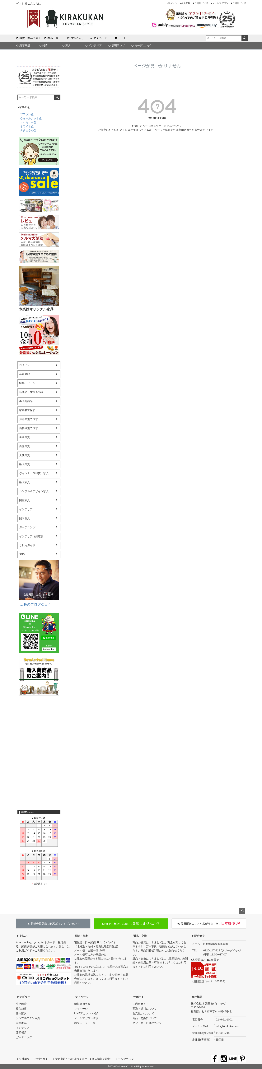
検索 (244, 38)
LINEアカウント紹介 (86, 1013)
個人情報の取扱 (101, 1058)
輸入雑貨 (24, 464)
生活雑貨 (24, 437)
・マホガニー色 (26, 122)
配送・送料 (81, 935)
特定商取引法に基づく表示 (71, 1058)
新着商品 (23, 45)
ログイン (172, 3)
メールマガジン (220, 3)
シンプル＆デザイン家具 (34, 491)
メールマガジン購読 (86, 1018)
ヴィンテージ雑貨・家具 (34, 473)
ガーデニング (141, 45)
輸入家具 (24, 482)
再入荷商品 (26, 401)
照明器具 (24, 518)
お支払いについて (143, 1013)
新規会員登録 (82, 1003)
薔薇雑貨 (24, 446)
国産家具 (24, 500)
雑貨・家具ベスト (28, 38)
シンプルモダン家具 (28, 1018)
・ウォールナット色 (29, 118)
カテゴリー (23, 996)
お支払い (22, 935)
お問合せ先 (198, 935)
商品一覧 (51, 38)
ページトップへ (242, 911)
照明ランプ (116, 45)
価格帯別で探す (28, 428)
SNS (22, 554)
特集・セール (27, 383)
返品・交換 (140, 935)
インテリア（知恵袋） (32, 536)
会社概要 (197, 996)
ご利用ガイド (201, 3)
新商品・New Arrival (31, 392)
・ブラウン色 (25, 114)
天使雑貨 (24, 455)
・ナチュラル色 (26, 130)
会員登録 (185, 3)
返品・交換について (145, 1018)
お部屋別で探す (28, 419)
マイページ (98, 38)
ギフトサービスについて (147, 1022)
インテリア (93, 45)
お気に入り (75, 38)
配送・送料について (145, 1008)
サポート (138, 996)
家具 (66, 45)
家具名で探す (27, 410)
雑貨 (43, 45)
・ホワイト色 (25, 126)
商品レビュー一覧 (85, 1022)
